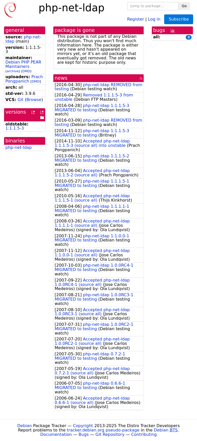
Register (135, 18)
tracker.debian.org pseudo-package (103, 430)
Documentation (56, 434)
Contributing (144, 434)
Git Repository (109, 434)
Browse (33, 99)
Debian (24, 425)
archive (13, 71)
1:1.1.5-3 (14, 128)
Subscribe (179, 19)
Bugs (83, 434)
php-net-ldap (18, 147)
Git (20, 99)
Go (184, 6)
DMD (26, 71)
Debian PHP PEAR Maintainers (23, 64)
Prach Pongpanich (24, 79)
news (61, 78)
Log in (154, 18)
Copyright (83, 425)
